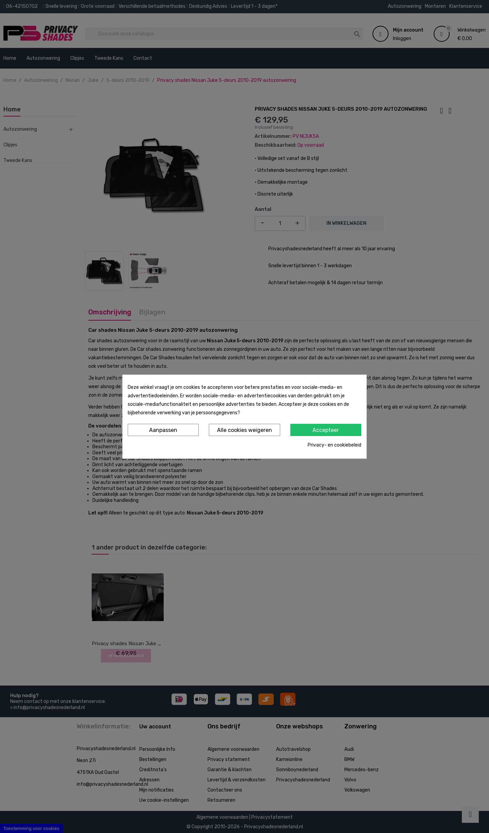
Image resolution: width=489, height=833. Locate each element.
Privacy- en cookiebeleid (334, 445)
